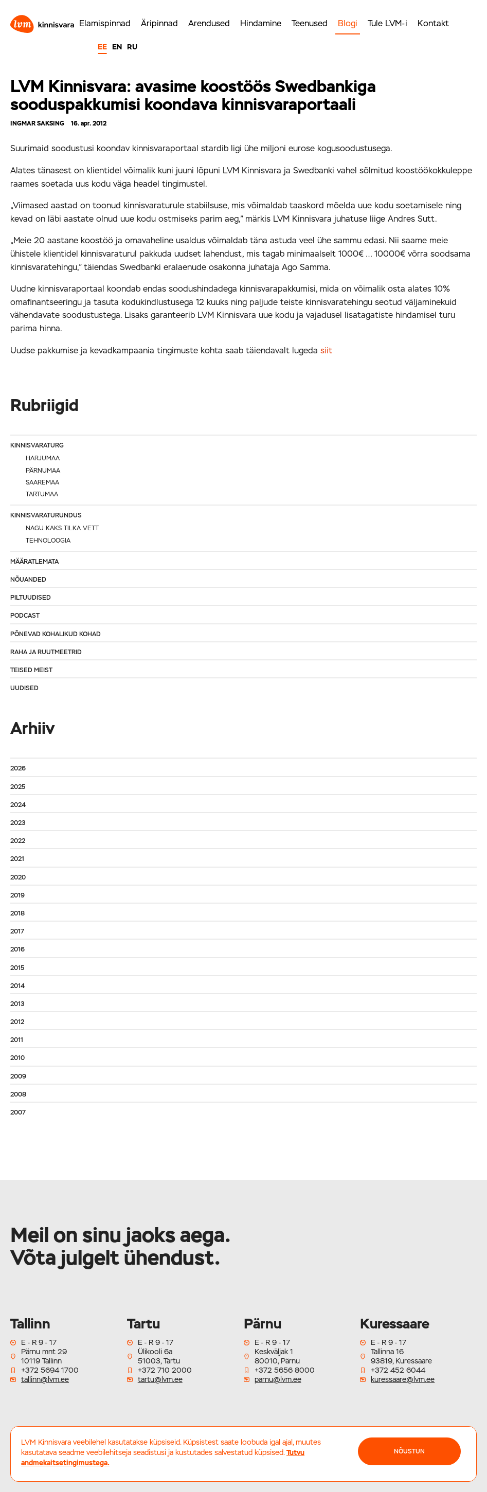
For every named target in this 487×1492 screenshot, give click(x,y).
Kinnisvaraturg (37, 445)
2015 (17, 968)
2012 (17, 1022)
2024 (18, 805)
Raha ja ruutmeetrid (46, 652)
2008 (18, 1094)
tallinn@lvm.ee (45, 1379)
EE (102, 46)
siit (326, 350)
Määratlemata (34, 562)
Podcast (25, 616)
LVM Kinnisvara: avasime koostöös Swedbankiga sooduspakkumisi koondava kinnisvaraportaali (193, 95)
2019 (17, 895)
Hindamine (260, 23)
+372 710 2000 (165, 1370)
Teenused (310, 23)
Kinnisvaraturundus (46, 515)
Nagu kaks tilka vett (62, 528)
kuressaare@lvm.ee (403, 1379)
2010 (17, 1058)
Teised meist (31, 670)
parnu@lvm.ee (278, 1379)
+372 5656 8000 (285, 1370)
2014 (17, 986)
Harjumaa (43, 458)
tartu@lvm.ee (160, 1379)
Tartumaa (42, 494)
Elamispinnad (105, 23)
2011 (16, 1040)
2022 (17, 841)
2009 (18, 1076)
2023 (17, 823)
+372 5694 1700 (50, 1370)
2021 (17, 859)
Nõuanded (28, 580)
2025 (17, 787)
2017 (17, 931)
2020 (18, 877)
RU (132, 46)
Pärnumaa (43, 470)
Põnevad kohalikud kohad (55, 634)
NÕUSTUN (409, 1451)
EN (117, 46)
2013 (17, 1004)
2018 (17, 913)
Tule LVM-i (387, 23)
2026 (18, 768)
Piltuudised (30, 598)
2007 (18, 1112)
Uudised (24, 688)
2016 (17, 949)
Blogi (347, 23)
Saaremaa (42, 482)
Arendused (209, 23)
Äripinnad (159, 23)
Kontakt (433, 23)
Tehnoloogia (48, 540)
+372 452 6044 (398, 1370)
